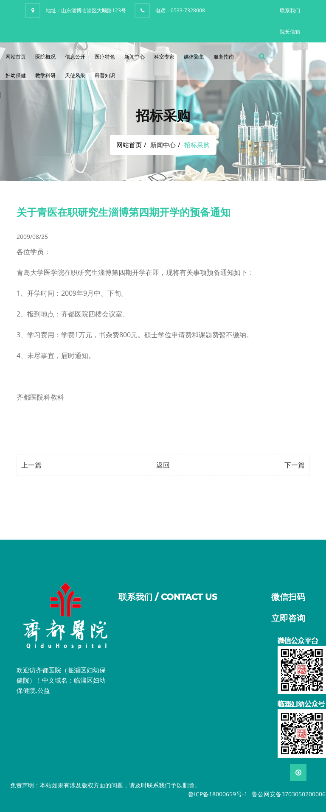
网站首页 (16, 56)
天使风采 (75, 75)
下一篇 (294, 465)
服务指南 (224, 56)
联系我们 (290, 10)
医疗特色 (105, 56)
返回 (163, 465)
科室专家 (164, 56)
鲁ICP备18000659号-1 (217, 794)
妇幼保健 (16, 75)
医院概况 (45, 56)
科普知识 (105, 75)
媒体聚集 (194, 56)
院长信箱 (290, 31)
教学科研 (45, 75)
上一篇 (31, 465)
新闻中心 (134, 56)
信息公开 (75, 56)
